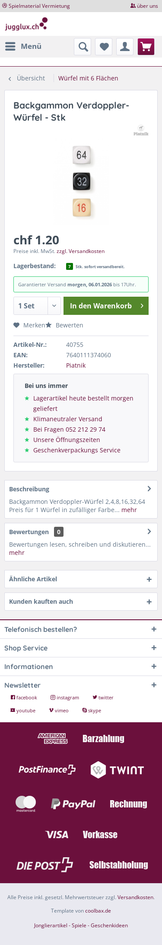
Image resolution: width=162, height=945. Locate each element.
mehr (128, 510)
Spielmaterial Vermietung (39, 6)
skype (91, 710)
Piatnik (76, 365)
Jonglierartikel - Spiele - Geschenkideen (81, 925)
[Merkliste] (103, 46)
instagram (65, 697)
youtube (23, 710)
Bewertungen (29, 532)
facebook (24, 697)
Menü (23, 45)
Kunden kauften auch (41, 601)
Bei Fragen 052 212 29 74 (69, 429)
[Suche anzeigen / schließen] (82, 46)
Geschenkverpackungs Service (77, 450)
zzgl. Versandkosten (81, 251)
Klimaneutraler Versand (67, 419)
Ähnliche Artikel (33, 579)
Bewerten (64, 325)
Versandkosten (135, 897)
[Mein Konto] (124, 46)
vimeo (59, 710)
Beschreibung (29, 489)
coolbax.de (98, 910)
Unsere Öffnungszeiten (66, 440)
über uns (147, 6)
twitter (103, 697)
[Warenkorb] (146, 46)
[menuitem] (23, 46)
